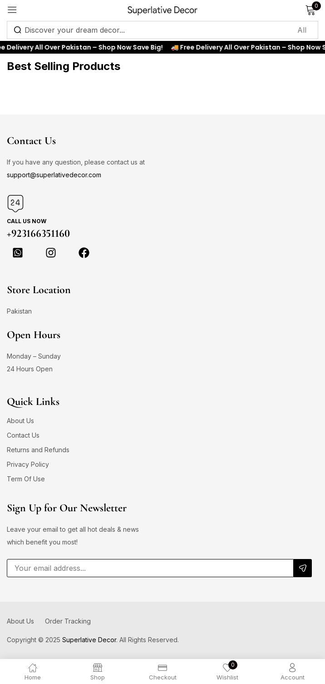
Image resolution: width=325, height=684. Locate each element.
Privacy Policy (28, 464)
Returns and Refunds (38, 450)
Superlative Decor (89, 640)
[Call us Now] (15, 203)
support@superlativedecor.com (54, 175)
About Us (20, 420)
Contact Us (23, 435)
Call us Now (26, 221)
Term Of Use (26, 479)
